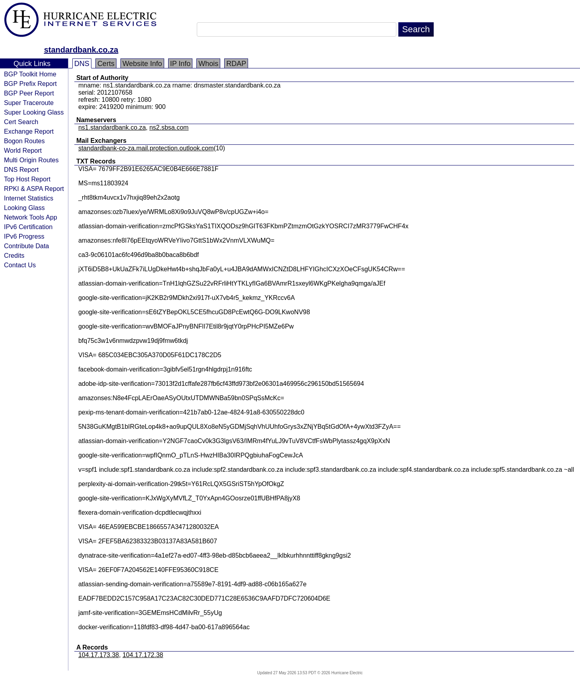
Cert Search (21, 121)
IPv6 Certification (28, 226)
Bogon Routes (24, 140)
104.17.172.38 (142, 655)
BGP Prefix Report (30, 83)
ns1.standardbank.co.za (112, 127)
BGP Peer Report (29, 93)
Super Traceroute (29, 102)
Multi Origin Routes (31, 159)
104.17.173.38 (98, 655)
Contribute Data (26, 245)
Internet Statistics (28, 198)
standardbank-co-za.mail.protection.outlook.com (146, 148)
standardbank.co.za (81, 49)
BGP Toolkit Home (30, 74)
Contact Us (20, 264)
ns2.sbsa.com (169, 127)
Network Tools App (30, 217)
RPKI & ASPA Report (34, 188)
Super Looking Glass (34, 112)
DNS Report (21, 169)
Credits (14, 255)
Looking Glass (24, 207)
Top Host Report (27, 179)
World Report (23, 150)
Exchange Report (29, 131)
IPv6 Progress (24, 236)
